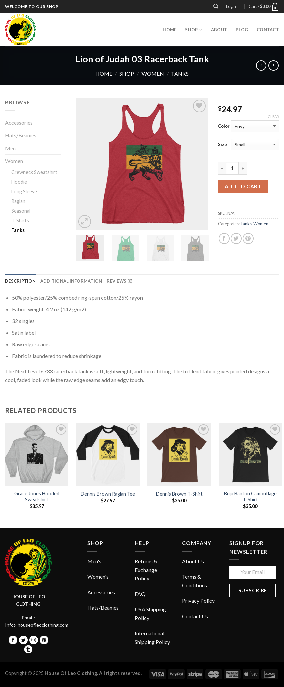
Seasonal (20, 211)
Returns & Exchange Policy (146, 569)
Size (222, 144)
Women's (98, 576)
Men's (94, 561)
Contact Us (195, 616)
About (219, 29)
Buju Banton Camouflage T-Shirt (250, 497)
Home (103, 73)
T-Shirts (20, 220)
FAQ (140, 594)
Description (20, 281)
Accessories (19, 122)
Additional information (71, 281)
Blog (242, 29)
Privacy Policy (198, 600)
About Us (193, 561)
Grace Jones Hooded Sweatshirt (36, 497)
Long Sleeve (24, 191)
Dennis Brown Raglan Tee (108, 494)
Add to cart (243, 186)
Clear (273, 116)
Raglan (18, 201)
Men (10, 148)
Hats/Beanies (20, 135)
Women (152, 73)
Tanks (180, 73)
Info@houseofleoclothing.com (36, 625)
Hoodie (19, 182)
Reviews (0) (119, 281)
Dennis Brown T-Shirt (179, 494)
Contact (268, 29)
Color (224, 126)
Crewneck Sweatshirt (34, 172)
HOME (169, 29)
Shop (193, 30)
